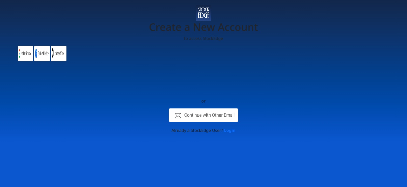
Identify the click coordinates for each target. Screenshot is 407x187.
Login (229, 130)
